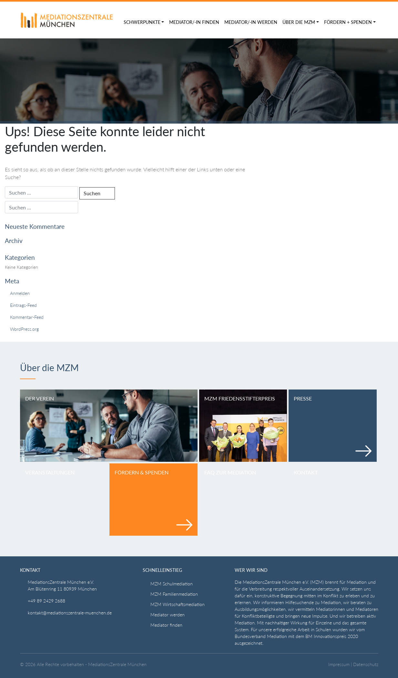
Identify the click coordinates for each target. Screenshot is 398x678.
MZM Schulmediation (171, 583)
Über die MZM (298, 22)
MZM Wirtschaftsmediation (177, 604)
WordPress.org (24, 329)
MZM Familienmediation (174, 594)
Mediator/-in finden (194, 22)
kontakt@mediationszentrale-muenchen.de (70, 612)
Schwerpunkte (142, 22)
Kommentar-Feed (27, 317)
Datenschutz (365, 664)
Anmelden (20, 293)
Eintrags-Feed (23, 305)
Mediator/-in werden (250, 22)
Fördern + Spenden (348, 22)
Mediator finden (166, 625)
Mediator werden (167, 614)
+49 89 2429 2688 (46, 600)
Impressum (339, 664)
